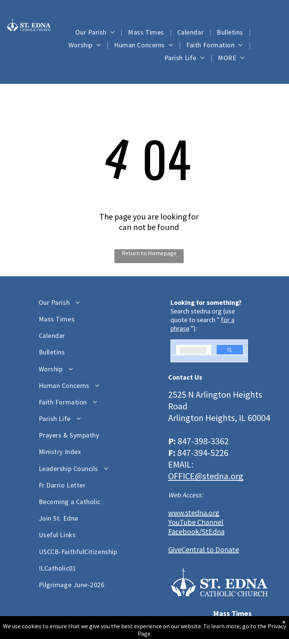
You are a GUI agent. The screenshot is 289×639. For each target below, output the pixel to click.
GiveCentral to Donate (203, 549)
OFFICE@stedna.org (205, 476)
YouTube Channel (196, 522)
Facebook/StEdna (196, 531)
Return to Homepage (149, 253)
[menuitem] (96, 32)
